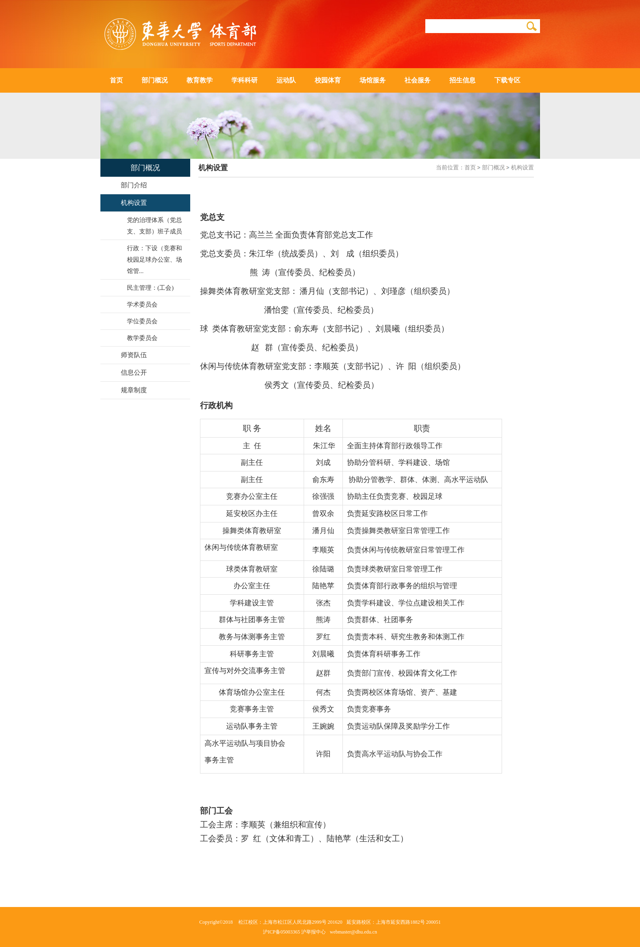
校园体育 (328, 80)
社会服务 (417, 80)
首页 (116, 80)
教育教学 (200, 80)
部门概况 (155, 80)
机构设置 (522, 168)
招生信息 (462, 80)
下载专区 (507, 80)
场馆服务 (373, 80)
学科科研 (244, 80)
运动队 (286, 80)
